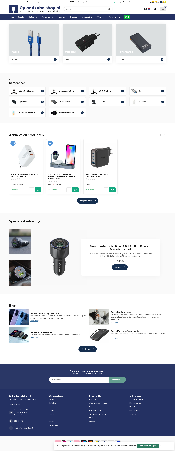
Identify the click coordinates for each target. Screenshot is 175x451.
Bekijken (120, 267)
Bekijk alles (88, 349)
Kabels (21, 17)
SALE (127, 17)
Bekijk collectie (88, 201)
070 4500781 (19, 421)
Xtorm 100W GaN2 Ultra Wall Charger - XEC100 (24, 175)
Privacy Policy (94, 407)
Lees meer (34, 321)
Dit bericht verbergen (148, 446)
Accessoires (87, 17)
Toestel (100, 17)
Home (11, 17)
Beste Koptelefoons (121, 312)
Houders (61, 17)
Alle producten (134, 418)
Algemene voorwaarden (98, 403)
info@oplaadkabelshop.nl (23, 428)
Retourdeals (114, 17)
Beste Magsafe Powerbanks (125, 331)
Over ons (92, 399)
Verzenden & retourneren (98, 414)
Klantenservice (94, 418)
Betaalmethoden (95, 410)
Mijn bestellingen (135, 403)
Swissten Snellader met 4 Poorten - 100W (96, 175)
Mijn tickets (133, 407)
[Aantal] (31, 189)
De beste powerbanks (41, 332)
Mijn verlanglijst (135, 410)
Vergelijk (132, 414)
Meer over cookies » (165, 446)
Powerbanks (47, 17)
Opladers (33, 17)
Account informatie (136, 399)
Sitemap (92, 422)
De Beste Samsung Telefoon (44, 313)
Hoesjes (73, 17)
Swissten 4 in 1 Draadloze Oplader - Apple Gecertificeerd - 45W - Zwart (62, 176)
